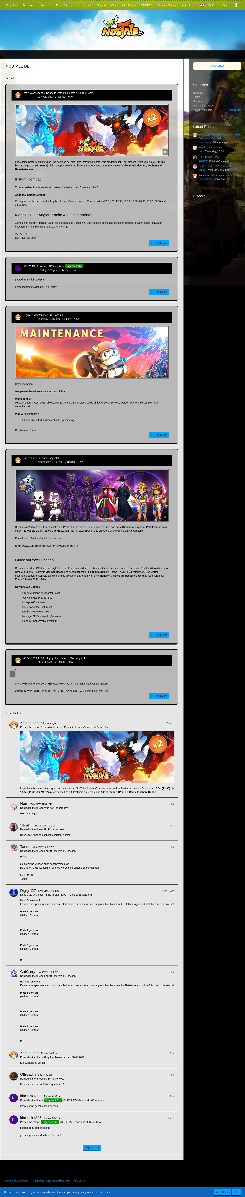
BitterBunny (234, 109)
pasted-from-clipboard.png (29, 279)
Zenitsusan (29, 96)
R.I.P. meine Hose (54, 829)
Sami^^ (26, 825)
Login (224, 5)
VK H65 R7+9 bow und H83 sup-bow (43, 266)
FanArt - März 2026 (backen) (60, 851)
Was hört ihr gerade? (56, 807)
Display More (92, 1147)
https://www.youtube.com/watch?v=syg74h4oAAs (46, 545)
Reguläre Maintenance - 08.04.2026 (43, 315)
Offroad (26, 1074)
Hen (23, 803)
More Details (223, 1192)
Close (236, 1192)
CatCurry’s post (35, 894)
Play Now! (217, 66)
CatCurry (27, 971)
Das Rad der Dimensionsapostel (41, 458)
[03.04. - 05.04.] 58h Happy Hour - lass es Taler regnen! (54, 658)
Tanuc (25, 846)
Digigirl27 (28, 890)
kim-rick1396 (30, 270)
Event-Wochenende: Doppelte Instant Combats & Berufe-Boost (58, 93)
